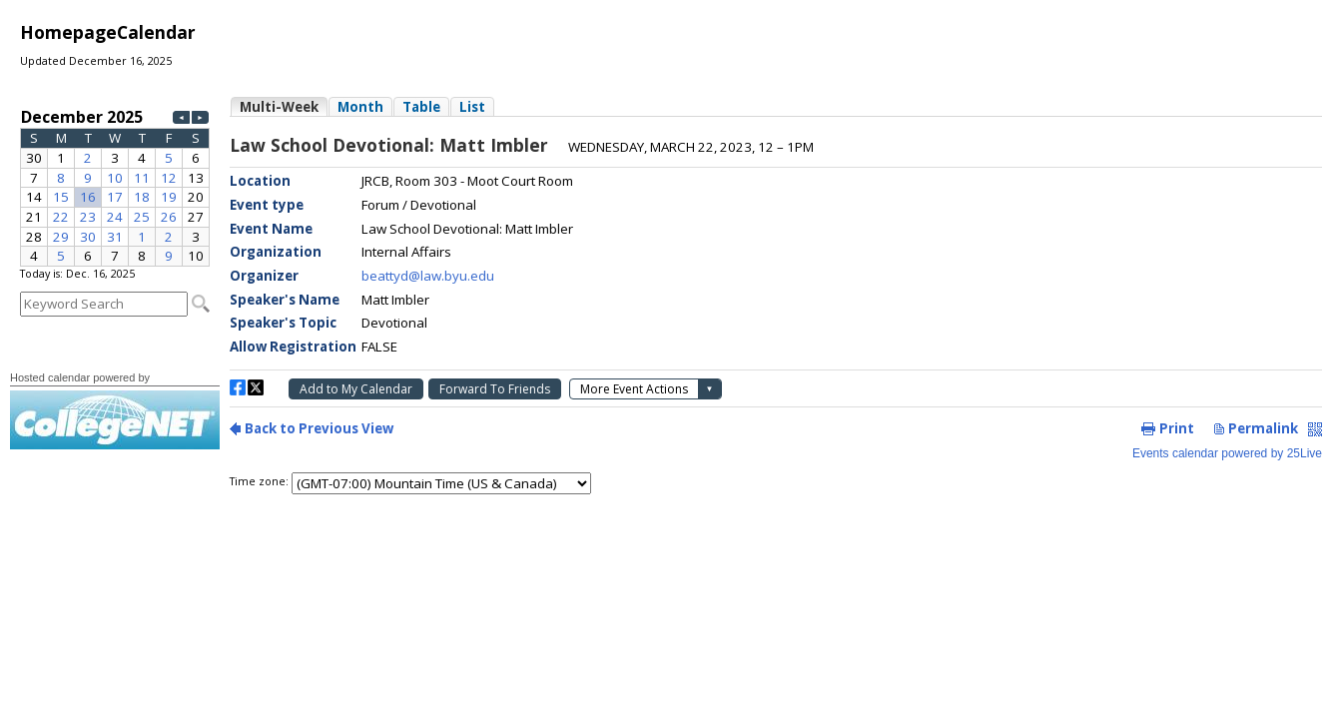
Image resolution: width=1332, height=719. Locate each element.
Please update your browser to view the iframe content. (115, 186)
